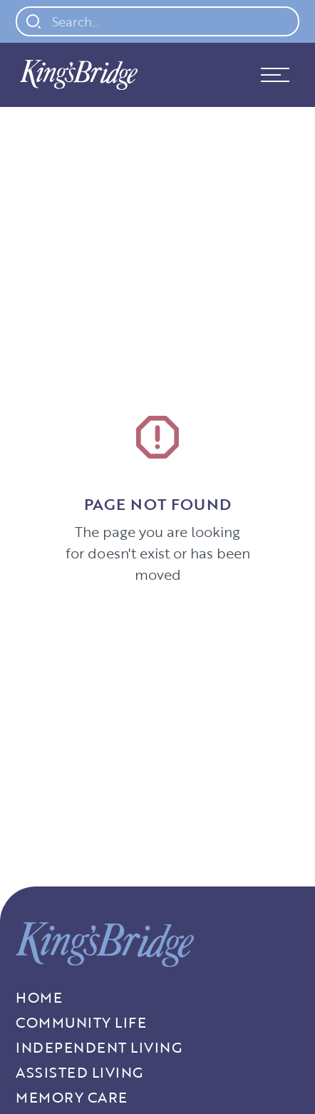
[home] (75, 74)
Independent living (99, 1047)
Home (39, 997)
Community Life (81, 1022)
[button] (275, 75)
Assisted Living (79, 1072)
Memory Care (72, 1097)
